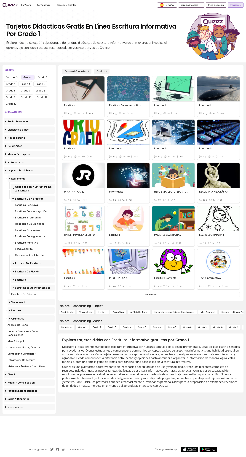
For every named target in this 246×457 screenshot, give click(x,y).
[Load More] (151, 294)
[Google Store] (208, 449)
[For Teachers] (44, 5)
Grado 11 (42, 97)
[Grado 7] (172, 327)
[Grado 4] (127, 327)
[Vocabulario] (85, 312)
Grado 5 (40, 84)
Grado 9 (10, 97)
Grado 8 (40, 90)
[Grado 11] (234, 327)
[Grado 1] (102, 71)
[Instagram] (63, 449)
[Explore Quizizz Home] (10, 5)
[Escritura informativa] (76, 71)
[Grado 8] (187, 327)
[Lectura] (102, 312)
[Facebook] (57, 449)
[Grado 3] (112, 327)
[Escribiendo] (66, 312)
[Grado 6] (157, 327)
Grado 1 (27, 77)
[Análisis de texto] (139, 312)
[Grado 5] (142, 327)
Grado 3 (10, 84)
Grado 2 (42, 77)
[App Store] (189, 449)
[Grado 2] (97, 327)
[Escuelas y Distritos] (66, 5)
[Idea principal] (207, 312)
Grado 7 (25, 90)
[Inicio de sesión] (216, 5)
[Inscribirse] (235, 5)
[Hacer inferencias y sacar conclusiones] (174, 312)
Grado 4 (25, 84)
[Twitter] (51, 449)
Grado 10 (26, 97)
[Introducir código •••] (191, 5)
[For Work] (26, 5)
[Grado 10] (218, 327)
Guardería (12, 77)
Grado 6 (10, 90)
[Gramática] (118, 312)
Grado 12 (11, 103)
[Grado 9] (202, 327)
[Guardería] (66, 327)
